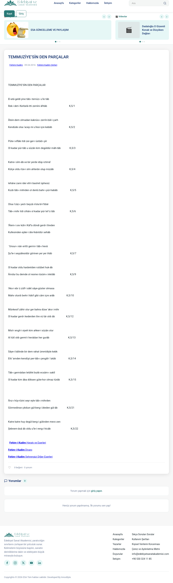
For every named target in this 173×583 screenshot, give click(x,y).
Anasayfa (59, 3)
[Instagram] (15, 563)
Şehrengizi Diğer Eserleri (30, 456)
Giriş (21, 13)
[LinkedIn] (39, 563)
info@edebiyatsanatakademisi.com (150, 554)
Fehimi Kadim (16, 65)
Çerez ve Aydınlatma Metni (146, 549)
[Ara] (164, 3)
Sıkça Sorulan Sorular (143, 534)
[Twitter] (23, 563)
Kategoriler (75, 3)
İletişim (108, 3)
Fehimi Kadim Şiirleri (47, 65)
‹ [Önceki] (104, 16)
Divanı (20, 449)
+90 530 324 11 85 (142, 558)
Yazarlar (117, 544)
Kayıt (9, 13)
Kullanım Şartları (140, 539)
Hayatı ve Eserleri (27, 442)
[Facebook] (7, 563)
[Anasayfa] (20, 3)
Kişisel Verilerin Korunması (146, 544)
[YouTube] (31, 563)
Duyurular (118, 554)
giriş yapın (96, 491)
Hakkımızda (92, 3)
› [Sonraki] (109, 16)
